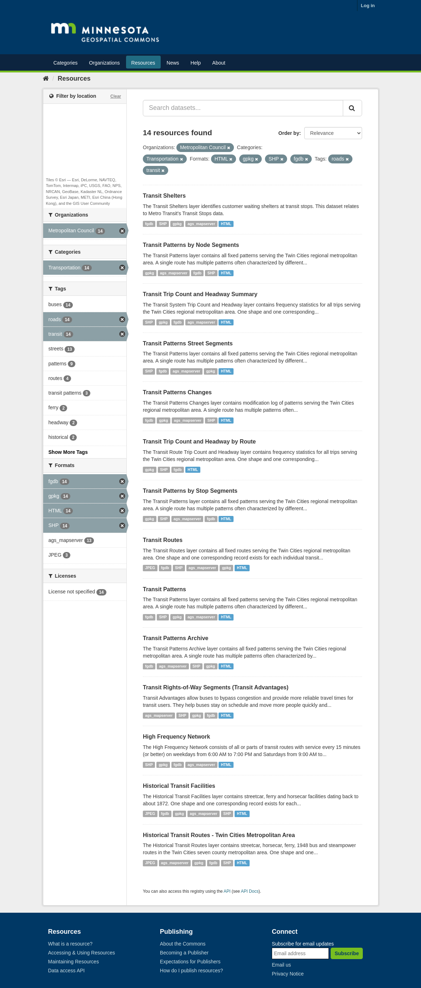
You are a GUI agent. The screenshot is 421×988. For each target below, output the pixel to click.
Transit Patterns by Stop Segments (190, 491)
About (218, 63)
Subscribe (347, 953)
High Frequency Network (176, 737)
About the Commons (183, 944)
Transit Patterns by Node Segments (191, 245)
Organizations (104, 63)
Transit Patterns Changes (177, 392)
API (227, 891)
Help (196, 63)
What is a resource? (70, 944)
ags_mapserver (201, 224)
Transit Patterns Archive (175, 638)
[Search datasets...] (243, 108)
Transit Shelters (164, 196)
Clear (115, 96)
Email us (281, 965)
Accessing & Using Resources (81, 953)
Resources (143, 63)
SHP (163, 224)
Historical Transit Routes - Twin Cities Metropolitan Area (219, 835)
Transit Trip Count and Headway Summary (200, 294)
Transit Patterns (164, 589)
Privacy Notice (288, 974)
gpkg (177, 224)
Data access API (66, 970)
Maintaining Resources (73, 961)
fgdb (149, 224)
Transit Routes (162, 540)
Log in (368, 5)
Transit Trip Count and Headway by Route (199, 442)
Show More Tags (68, 452)
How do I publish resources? (191, 970)
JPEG (150, 568)
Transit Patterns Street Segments (188, 343)
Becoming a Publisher (184, 953)
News (173, 63)
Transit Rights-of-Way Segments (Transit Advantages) (216, 687)
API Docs (250, 891)
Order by (289, 133)
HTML (226, 224)
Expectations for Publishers (190, 961)
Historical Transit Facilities (179, 786)
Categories (66, 63)
